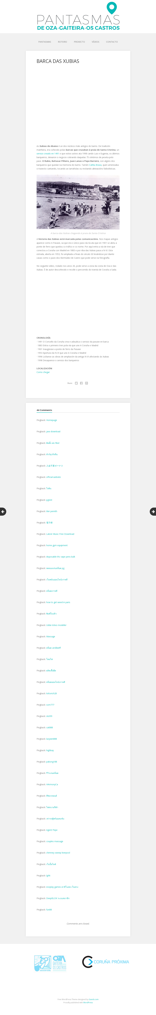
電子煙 (49, 522)
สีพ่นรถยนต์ (51, 795)
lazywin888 (51, 738)
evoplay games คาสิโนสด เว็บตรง (62, 886)
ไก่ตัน (48, 488)
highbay (50, 750)
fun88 (49, 909)
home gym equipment (57, 545)
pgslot (49, 499)
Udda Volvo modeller (56, 625)
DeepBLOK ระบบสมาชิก (57, 898)
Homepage (51, 420)
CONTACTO (112, 41)
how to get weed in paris (58, 602)
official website (53, 477)
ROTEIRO (62, 41)
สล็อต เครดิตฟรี (53, 647)
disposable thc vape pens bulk (60, 556)
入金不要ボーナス (54, 465)
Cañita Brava (95, 164)
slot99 (49, 716)
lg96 (48, 875)
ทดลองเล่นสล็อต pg (55, 568)
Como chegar (43, 372)
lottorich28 (51, 693)
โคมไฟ (49, 659)
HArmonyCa (52, 784)
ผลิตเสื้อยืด (51, 670)
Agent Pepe (51, 830)
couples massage (54, 841)
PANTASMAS (44, 41)
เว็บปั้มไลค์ (51, 864)
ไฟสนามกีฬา (52, 807)
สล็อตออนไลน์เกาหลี (55, 682)
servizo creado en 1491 (48, 153)
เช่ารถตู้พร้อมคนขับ (55, 818)
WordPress (88, 1002)
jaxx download (53, 431)
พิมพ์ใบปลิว (51, 613)
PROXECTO (79, 41)
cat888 (49, 727)
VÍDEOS (95, 41)
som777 (50, 704)
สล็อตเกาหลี (51, 590)
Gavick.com (94, 999)
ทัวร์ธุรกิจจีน (52, 454)
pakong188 (51, 761)
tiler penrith (51, 511)
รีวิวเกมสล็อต (52, 773)
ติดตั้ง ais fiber (53, 443)
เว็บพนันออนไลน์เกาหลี (56, 579)
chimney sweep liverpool (58, 852)
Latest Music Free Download (60, 534)
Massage (50, 636)
